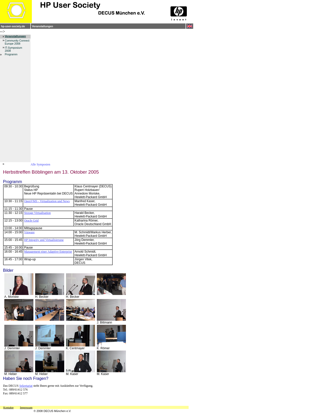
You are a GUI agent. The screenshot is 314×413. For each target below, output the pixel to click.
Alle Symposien (40, 164)
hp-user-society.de (13, 26)
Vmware (29, 232)
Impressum (26, 407)
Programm (11, 54)
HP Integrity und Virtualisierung (43, 240)
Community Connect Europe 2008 (17, 42)
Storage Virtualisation (37, 213)
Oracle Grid (31, 220)
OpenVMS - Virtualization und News (47, 201)
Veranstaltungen (42, 26)
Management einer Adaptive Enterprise (48, 251)
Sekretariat (26, 386)
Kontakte (8, 407)
